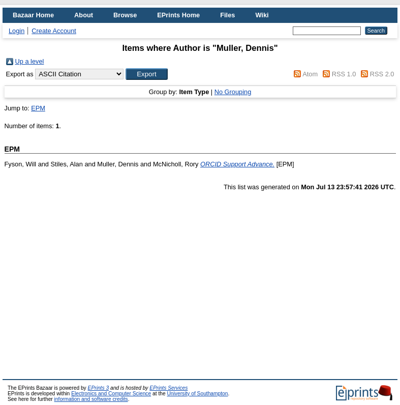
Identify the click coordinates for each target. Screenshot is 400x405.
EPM (38, 108)
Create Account (54, 31)
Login (16, 31)
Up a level (29, 61)
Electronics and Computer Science (111, 393)
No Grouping (233, 92)
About (83, 15)
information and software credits (91, 399)
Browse (125, 15)
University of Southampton (197, 393)
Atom (310, 74)
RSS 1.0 (344, 74)
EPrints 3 (98, 388)
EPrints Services (168, 388)
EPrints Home (178, 15)
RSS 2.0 (382, 74)
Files (227, 15)
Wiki (261, 15)
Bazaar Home (33, 15)
